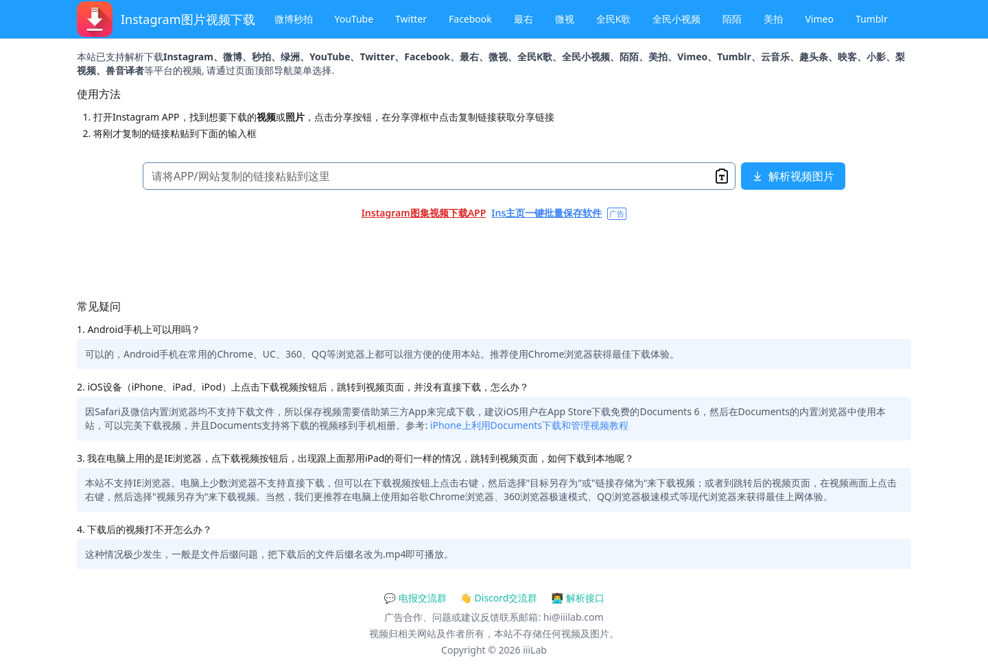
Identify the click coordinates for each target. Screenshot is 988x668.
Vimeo (819, 18)
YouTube (354, 18)
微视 (564, 18)
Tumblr (872, 18)
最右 (523, 18)
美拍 (773, 18)
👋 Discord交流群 (499, 597)
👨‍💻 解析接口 (577, 597)
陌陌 (732, 18)
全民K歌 (613, 18)
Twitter (411, 18)
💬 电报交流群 (415, 597)
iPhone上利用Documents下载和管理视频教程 (529, 425)
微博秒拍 (293, 18)
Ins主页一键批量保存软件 (546, 212)
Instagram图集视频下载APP (424, 212)
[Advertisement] (488, 256)
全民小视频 (676, 18)
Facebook (470, 18)
